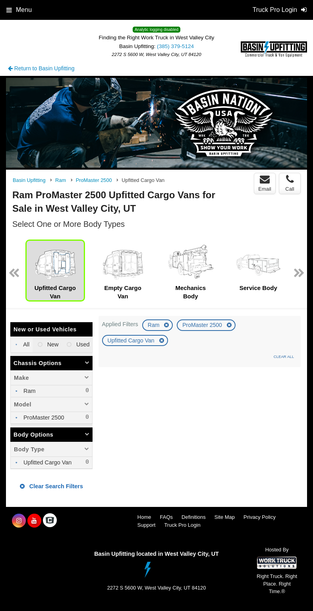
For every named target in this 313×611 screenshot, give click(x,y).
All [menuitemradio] (25, 344)
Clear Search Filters (51, 486)
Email (264, 183)
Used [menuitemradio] (82, 344)
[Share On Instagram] (19, 521)
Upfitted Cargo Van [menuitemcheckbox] (46, 462)
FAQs (166, 517)
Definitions (194, 517)
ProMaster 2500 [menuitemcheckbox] (43, 417)
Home (144, 517)
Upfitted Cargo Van (132, 340)
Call (289, 183)
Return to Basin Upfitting (41, 68)
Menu (19, 9)
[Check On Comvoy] (50, 521)
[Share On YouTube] (34, 521)
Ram (154, 325)
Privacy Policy (259, 517)
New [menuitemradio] (52, 344)
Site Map (224, 517)
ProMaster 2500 (203, 325)
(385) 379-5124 (175, 46)
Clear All (284, 356)
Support (146, 525)
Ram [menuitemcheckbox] (28, 391)
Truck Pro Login (182, 525)
